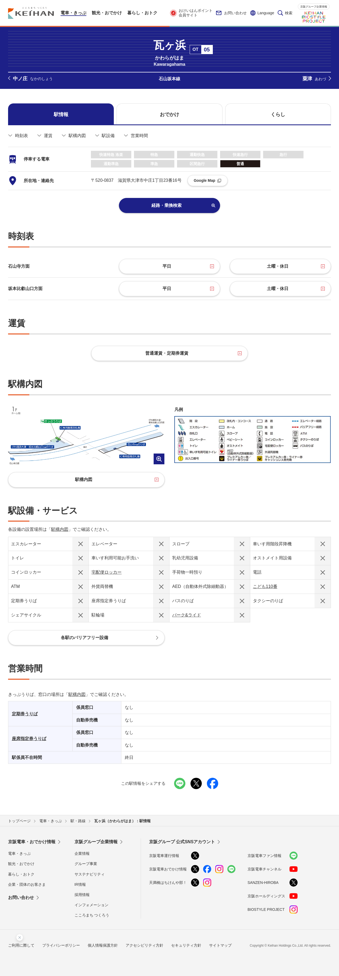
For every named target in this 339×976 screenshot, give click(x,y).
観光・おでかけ (21, 864)
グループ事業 (86, 864)
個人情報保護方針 (103, 945)
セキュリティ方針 (186, 945)
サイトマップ (220, 945)
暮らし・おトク (21, 874)
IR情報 (80, 884)
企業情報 (82, 853)
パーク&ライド (186, 615)
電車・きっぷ (19, 853)
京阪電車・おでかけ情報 (31, 841)
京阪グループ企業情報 (313, 6)
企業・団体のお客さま (27, 884)
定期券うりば (25, 714)
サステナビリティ (90, 874)
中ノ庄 (33, 79)
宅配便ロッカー (106, 572)
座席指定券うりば (29, 738)
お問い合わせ (231, 13)
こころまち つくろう (92, 915)
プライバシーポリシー (61, 945)
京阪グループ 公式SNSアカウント (182, 841)
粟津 (314, 79)
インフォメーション (91, 905)
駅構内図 (59, 529)
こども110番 (265, 586)
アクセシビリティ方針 (144, 945)
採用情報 (82, 895)
